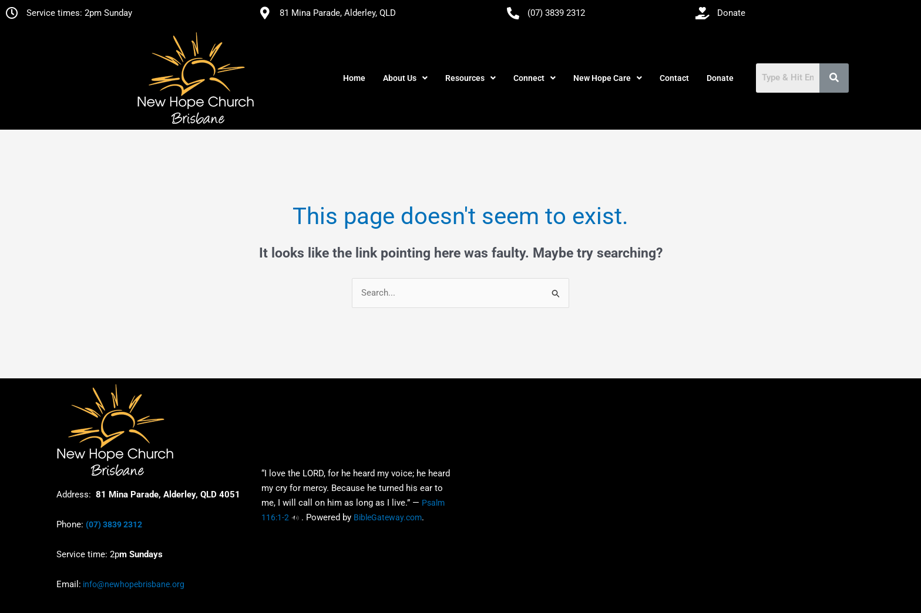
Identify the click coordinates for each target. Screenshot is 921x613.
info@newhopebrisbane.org (132, 584)
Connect (534, 78)
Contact (674, 78)
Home (354, 78)
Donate (720, 78)
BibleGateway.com (388, 517)
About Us (405, 78)
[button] (405, 78)
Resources (470, 78)
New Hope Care (607, 78)
